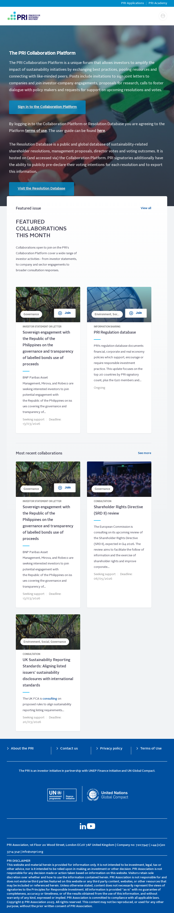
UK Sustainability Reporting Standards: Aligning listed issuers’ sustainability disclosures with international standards (48, 673)
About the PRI (22, 748)
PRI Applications (132, 3)
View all (146, 209)
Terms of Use (151, 748)
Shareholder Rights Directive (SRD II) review (119, 535)
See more (144, 453)
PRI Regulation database (119, 361)
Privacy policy (111, 748)
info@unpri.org (32, 851)
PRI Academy (158, 3)
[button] (163, 16)
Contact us (69, 748)
